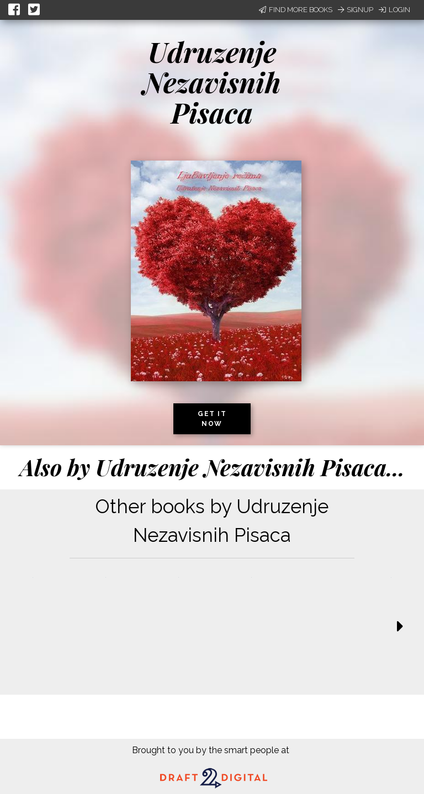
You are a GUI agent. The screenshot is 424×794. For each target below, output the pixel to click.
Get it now (212, 419)
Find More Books (295, 10)
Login (394, 10)
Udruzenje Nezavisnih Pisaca (212, 82)
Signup (355, 10)
